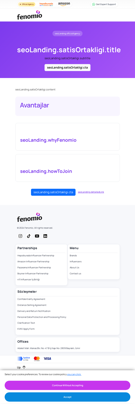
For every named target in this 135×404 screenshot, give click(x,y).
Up (19, 367)
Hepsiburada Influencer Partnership (35, 255)
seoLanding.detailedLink (91, 192)
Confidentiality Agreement (31, 299)
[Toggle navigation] (113, 15)
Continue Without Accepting (67, 385)
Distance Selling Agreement (31, 305)
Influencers (76, 261)
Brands (73, 255)
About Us (74, 267)
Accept (67, 397)
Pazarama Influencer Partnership (34, 267)
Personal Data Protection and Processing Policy (41, 317)
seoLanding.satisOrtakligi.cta (67, 67)
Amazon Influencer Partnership (33, 261)
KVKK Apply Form (26, 328)
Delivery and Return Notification (34, 311)
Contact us (75, 273)
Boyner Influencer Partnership (32, 273)
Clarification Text (26, 322)
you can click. (74, 374)
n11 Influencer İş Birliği (28, 279)
